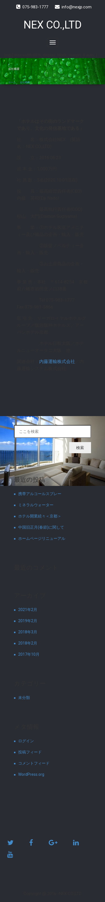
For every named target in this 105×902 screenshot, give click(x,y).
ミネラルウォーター (35, 505)
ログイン (26, 741)
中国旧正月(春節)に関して (41, 527)
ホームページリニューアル (41, 538)
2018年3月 (27, 632)
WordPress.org (31, 774)
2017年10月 (28, 654)
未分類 (24, 697)
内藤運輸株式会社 (57, 361)
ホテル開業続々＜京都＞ (39, 516)
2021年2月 (27, 609)
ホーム (12, 82)
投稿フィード (30, 752)
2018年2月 (27, 643)
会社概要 (25, 82)
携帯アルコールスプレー (39, 493)
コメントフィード (34, 763)
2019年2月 (27, 621)
